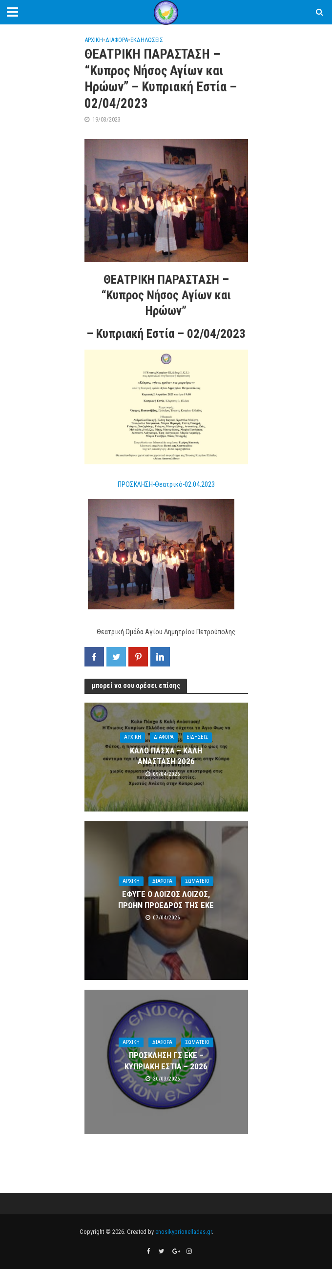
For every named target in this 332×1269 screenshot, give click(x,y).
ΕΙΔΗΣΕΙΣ (197, 737)
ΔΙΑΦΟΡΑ (116, 39)
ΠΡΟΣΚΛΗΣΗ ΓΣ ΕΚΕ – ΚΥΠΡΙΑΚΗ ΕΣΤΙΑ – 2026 (166, 1060)
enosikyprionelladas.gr (183, 1231)
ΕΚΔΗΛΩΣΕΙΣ (146, 39)
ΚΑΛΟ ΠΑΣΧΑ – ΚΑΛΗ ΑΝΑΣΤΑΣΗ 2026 (166, 756)
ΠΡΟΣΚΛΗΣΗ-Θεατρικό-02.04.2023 (166, 484)
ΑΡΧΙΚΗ (93, 39)
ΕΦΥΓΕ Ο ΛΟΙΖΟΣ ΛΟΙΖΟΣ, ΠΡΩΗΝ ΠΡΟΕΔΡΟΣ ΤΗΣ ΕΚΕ (166, 899)
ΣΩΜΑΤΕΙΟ (197, 881)
